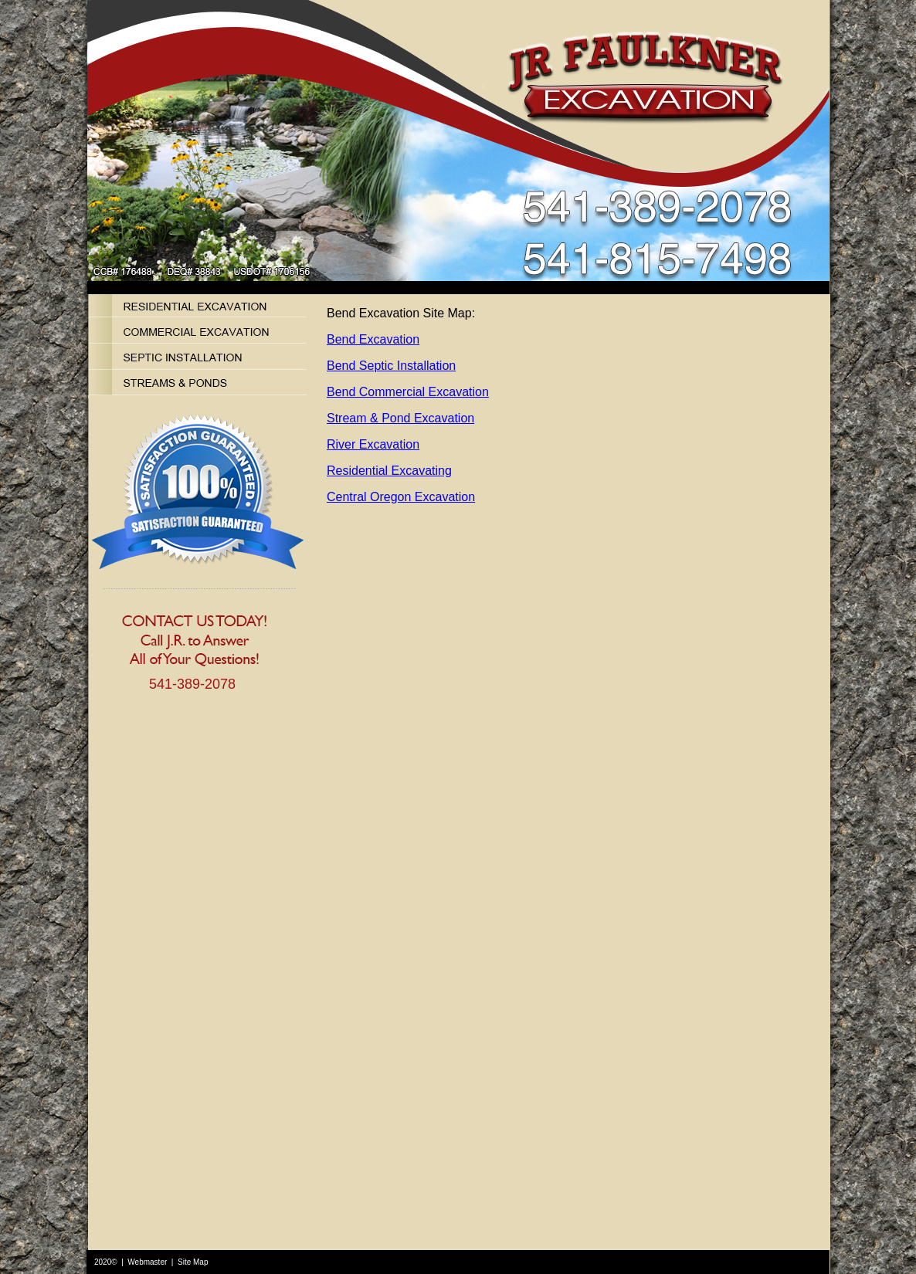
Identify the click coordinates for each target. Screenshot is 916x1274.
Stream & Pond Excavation (400, 418)
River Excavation (373, 444)
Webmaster (147, 1262)
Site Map (193, 1262)
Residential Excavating (389, 470)
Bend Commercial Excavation (408, 391)
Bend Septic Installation (391, 365)
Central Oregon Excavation (401, 496)
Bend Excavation (373, 339)
